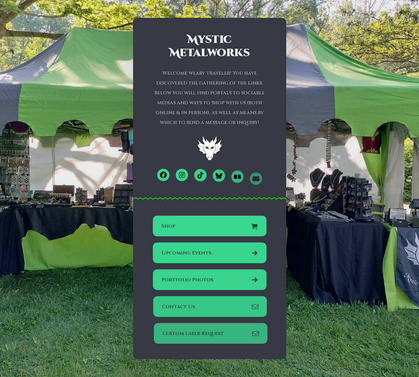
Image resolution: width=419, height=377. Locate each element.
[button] (163, 175)
